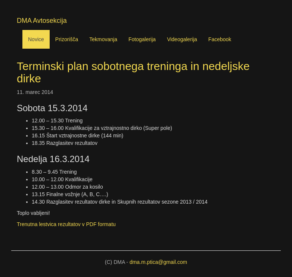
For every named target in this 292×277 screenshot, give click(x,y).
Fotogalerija (142, 39)
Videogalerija (182, 39)
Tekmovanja (103, 39)
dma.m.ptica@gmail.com (158, 262)
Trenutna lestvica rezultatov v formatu (66, 224)
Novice (36, 39)
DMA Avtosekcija (42, 20)
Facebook (219, 39)
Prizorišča (66, 39)
